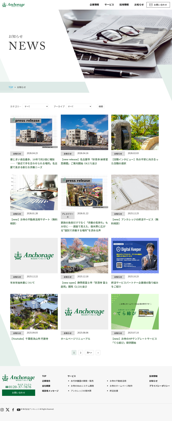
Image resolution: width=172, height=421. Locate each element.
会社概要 (46, 385)
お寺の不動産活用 (118, 380)
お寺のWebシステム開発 (82, 385)
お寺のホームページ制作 (121, 385)
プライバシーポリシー (159, 385)
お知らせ (139, 4)
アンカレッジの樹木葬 (81, 390)
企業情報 (94, 4)
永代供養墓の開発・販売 (82, 380)
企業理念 (46, 380)
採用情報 (124, 4)
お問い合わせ (18, 392)
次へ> (89, 352)
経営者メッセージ (50, 390)
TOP (11, 87)
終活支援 (114, 390)
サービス (109, 4)
